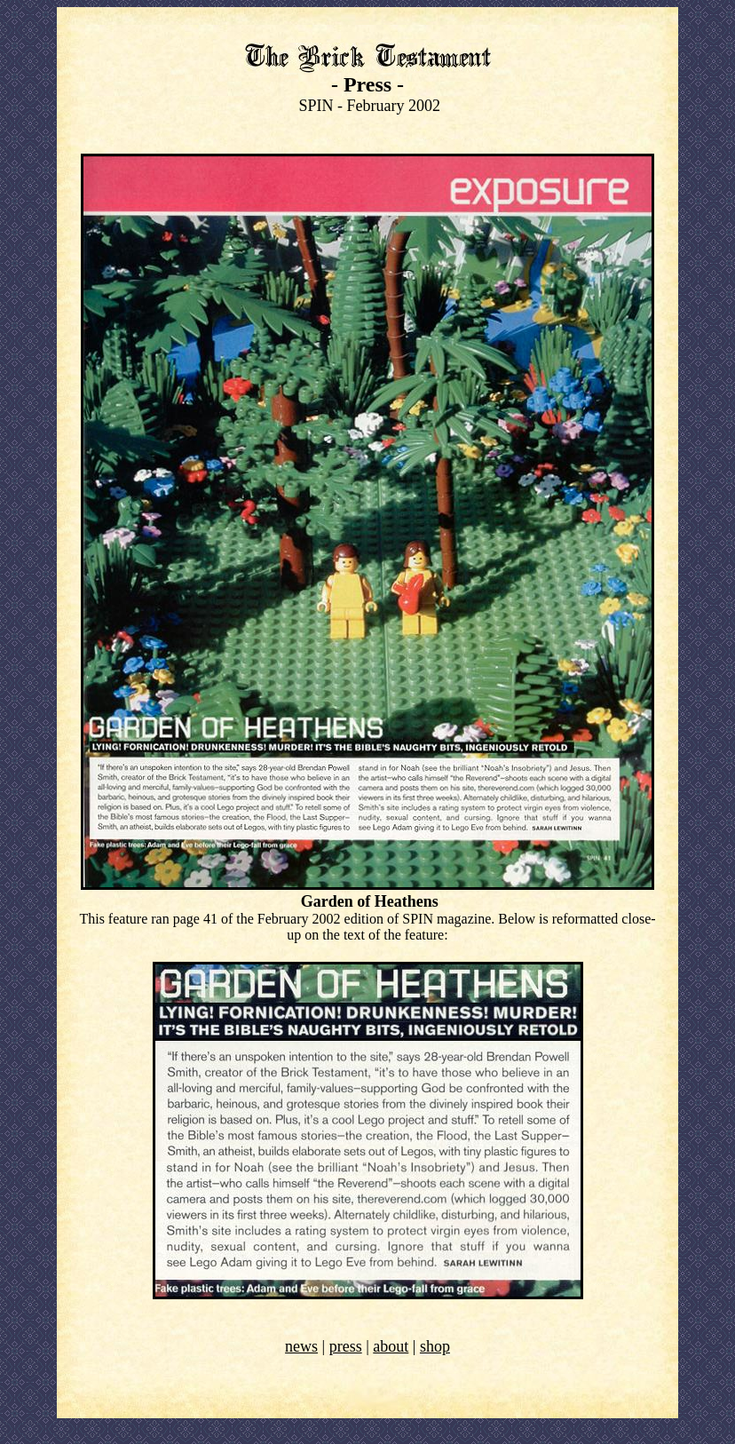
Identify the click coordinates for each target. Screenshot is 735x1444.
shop (435, 1346)
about (390, 1346)
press (345, 1346)
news (301, 1346)
